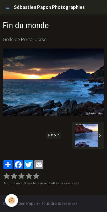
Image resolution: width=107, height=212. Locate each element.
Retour (53, 135)
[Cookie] (11, 200)
